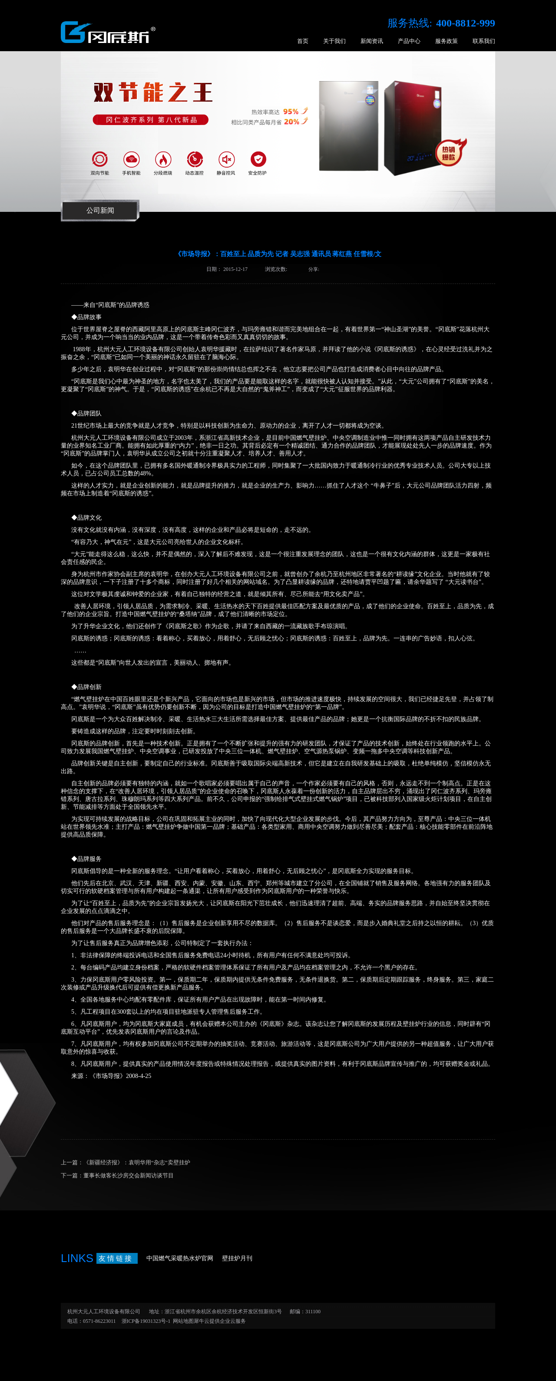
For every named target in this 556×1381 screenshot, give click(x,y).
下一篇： (117, 1175)
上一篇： (125, 1162)
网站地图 (182, 1321)
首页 (302, 41)
